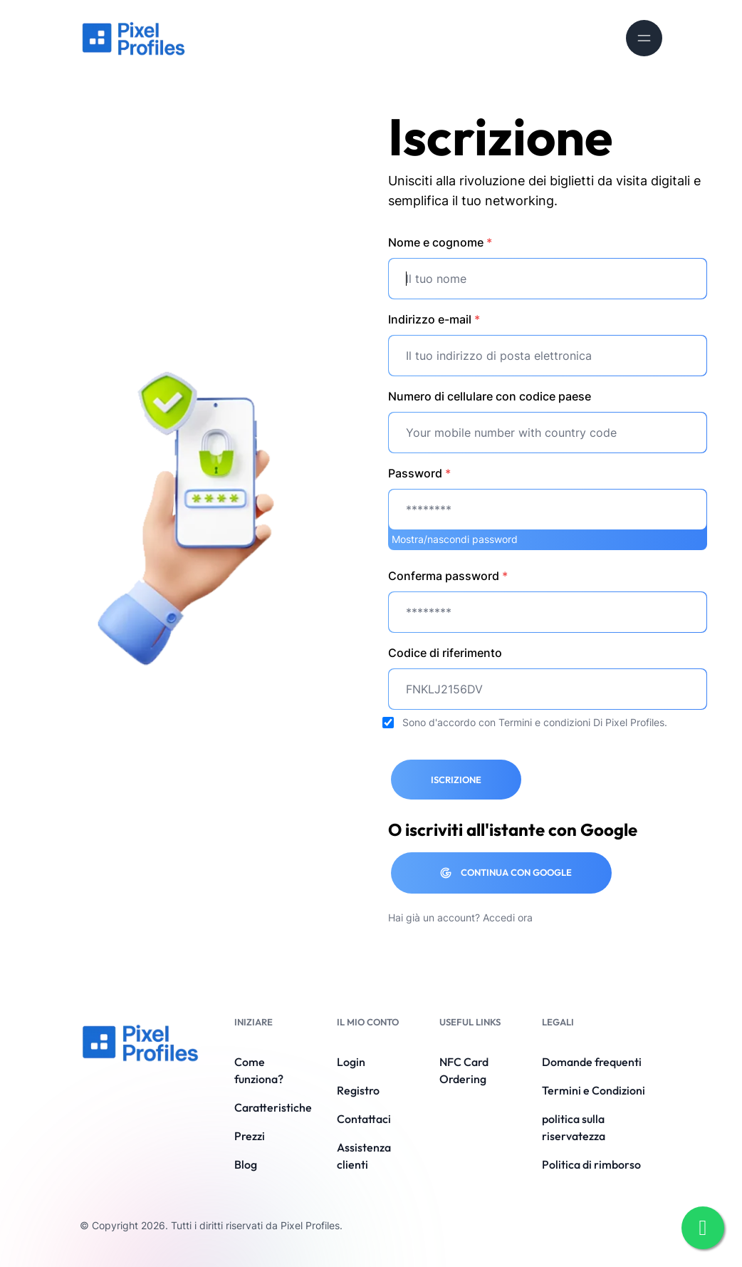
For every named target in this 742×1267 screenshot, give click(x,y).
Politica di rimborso (591, 1164)
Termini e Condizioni (593, 1090)
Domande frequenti (592, 1062)
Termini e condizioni (544, 722)
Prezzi (249, 1136)
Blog (245, 1164)
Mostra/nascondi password (455, 539)
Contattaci (364, 1119)
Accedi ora (508, 917)
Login (351, 1062)
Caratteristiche (273, 1107)
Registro (358, 1090)
